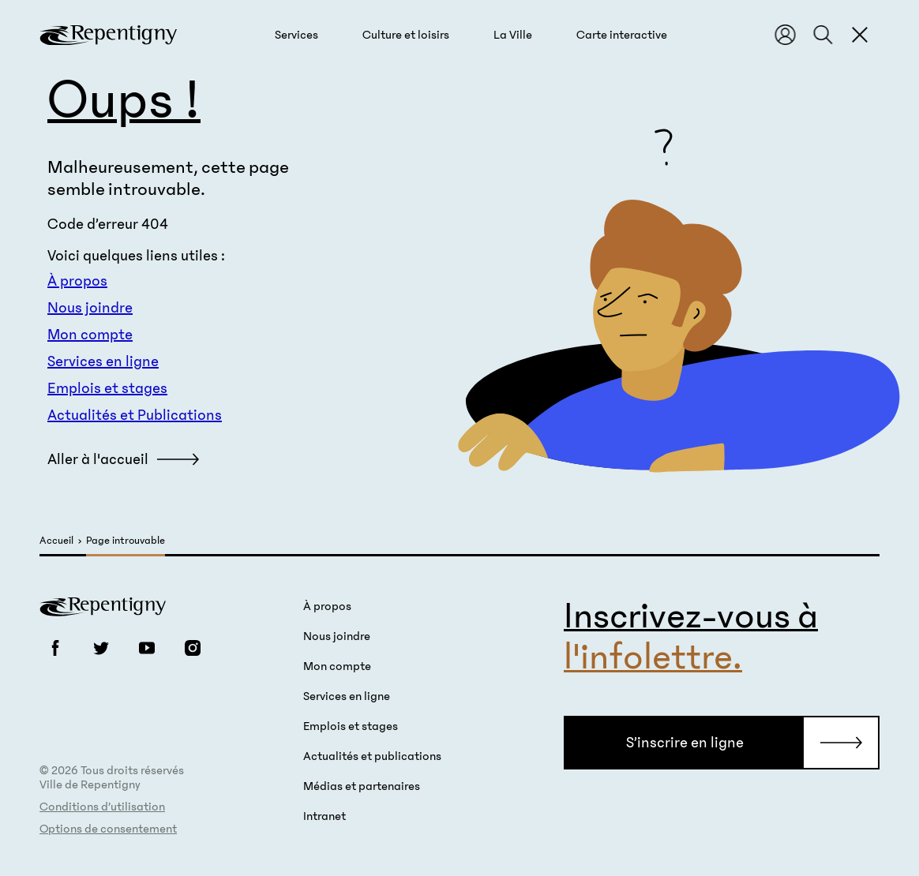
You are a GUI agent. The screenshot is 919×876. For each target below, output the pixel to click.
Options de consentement (108, 829)
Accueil (56, 541)
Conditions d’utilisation (102, 806)
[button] (296, 34)
